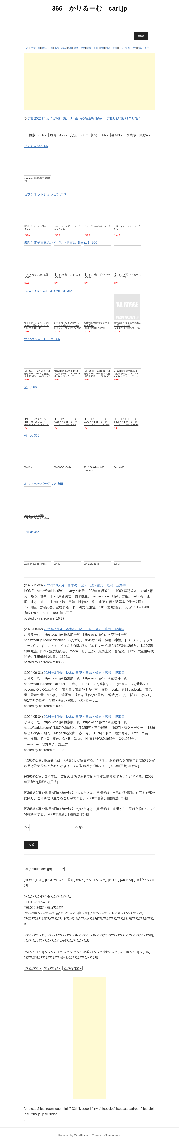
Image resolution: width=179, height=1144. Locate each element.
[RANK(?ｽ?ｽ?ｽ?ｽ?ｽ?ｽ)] (90, 880)
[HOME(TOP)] (34, 880)
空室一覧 (35, 48)
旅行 (146, 48)
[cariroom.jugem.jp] (54, 1108)
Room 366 (119, 467)
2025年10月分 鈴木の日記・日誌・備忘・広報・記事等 (85, 585)
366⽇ (117, 563)
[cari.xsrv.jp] (32, 1114)
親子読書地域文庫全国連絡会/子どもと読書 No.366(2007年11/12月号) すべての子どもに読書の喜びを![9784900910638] (127, 327)
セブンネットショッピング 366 (46, 194)
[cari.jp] (148, 1108)
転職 (70, 48)
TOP (27, 48)
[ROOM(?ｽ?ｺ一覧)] (59, 880)
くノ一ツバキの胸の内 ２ (97, 226)
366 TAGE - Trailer (63, 467)
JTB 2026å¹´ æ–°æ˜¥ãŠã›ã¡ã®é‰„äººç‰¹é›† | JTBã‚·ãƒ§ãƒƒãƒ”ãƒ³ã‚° (83, 118)
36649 (57, 563)
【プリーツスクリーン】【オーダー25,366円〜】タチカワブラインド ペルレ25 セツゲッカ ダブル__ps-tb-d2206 (36, 424)
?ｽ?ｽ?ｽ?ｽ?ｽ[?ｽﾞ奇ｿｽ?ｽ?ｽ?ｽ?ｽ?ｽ (47, 896)
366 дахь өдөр (91, 563)
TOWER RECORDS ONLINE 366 (48, 290)
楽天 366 (30, 387)
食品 (83, 48)
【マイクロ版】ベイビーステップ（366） (127, 275)
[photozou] (31, 1108)
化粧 (108, 48)
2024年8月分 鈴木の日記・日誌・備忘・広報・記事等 (84, 672)
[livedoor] (84, 1108)
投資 (57, 48)
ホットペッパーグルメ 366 (43, 483)
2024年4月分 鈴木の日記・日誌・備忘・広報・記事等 (84, 716)
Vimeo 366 (32, 435)
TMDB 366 (32, 532)
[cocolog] (108, 1108)
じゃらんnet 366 (36, 146)
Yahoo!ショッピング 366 (42, 339)
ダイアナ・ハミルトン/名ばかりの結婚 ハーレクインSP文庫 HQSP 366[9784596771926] (36, 326)
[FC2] (73, 1108)
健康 (114, 48)
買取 (95, 48)
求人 (63, 48)
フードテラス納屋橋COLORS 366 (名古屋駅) (36, 516)
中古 (121, 48)
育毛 (127, 48)
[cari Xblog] (50, 1114)
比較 (89, 48)
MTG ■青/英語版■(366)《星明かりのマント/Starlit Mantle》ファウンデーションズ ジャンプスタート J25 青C (127, 375)
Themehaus (113, 1135)
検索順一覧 (47, 48)
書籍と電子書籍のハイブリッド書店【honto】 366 (60, 242)
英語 (140, 48)
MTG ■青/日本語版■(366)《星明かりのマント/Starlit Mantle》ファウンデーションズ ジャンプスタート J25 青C (67, 375)
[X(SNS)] (126, 880)
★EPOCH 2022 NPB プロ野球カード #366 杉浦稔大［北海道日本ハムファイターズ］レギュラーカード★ (37, 374)
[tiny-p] (96, 1108)
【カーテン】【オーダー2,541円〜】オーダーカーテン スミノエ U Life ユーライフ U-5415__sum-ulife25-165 (97, 424)
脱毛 (134, 48)
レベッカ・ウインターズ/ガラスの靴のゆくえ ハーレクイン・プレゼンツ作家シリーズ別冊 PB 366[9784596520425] (67, 327)
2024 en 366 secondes (35, 563)
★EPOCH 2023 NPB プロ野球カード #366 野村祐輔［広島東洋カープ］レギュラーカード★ (97, 374)
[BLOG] (113, 880)
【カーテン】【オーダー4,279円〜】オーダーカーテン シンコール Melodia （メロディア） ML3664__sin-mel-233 (127, 424)
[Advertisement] (89, 81)
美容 (102, 48)
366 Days (28, 467)
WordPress (81, 1135)
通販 (76, 48)
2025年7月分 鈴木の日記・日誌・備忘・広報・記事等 (84, 629)
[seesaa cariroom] (129, 1108)
